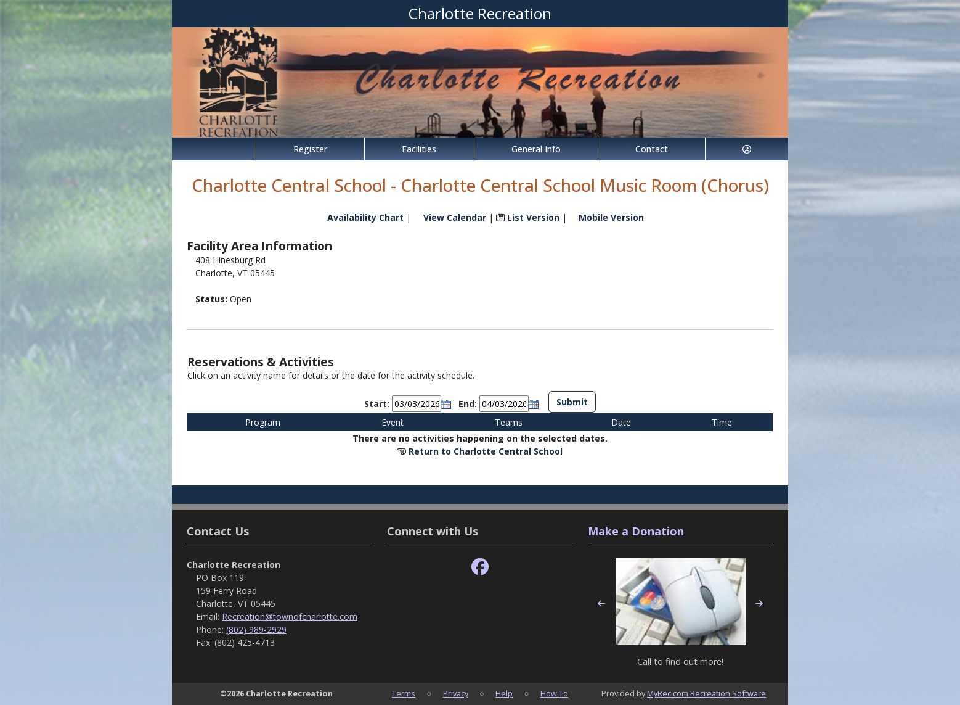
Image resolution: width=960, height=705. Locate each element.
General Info (536, 149)
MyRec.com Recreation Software (706, 693)
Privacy (455, 693)
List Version (533, 217)
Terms (403, 693)
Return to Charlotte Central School (486, 451)
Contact (651, 149)
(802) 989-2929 (256, 629)
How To (554, 693)
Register (310, 149)
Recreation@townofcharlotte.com (289, 616)
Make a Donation (636, 531)
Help (504, 693)
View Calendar (454, 217)
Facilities (419, 149)
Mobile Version (611, 217)
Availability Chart (360, 217)
